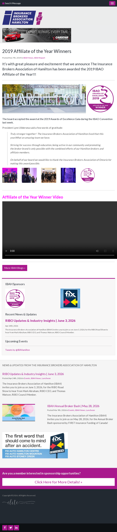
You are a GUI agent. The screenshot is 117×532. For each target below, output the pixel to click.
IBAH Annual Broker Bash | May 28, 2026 (73, 406)
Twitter (11, 527)
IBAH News (28, 58)
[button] (9, 174)
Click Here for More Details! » (58, 482)
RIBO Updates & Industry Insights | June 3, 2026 (40, 320)
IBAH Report (39, 58)
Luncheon (46, 378)
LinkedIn (16, 527)
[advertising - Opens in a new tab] (36, 34)
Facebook (5, 527)
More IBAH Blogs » (14, 267)
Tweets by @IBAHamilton (17, 350)
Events (27, 378)
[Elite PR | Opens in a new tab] (18, 502)
